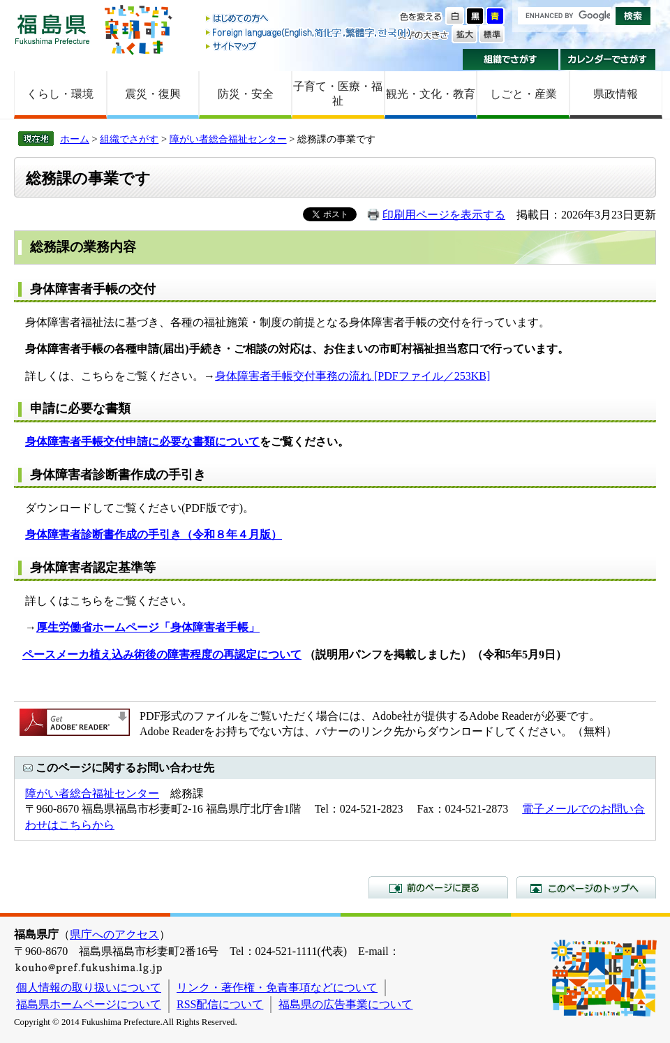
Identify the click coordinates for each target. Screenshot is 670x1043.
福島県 (52, 29)
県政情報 (615, 94)
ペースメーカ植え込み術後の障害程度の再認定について (162, 654)
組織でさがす (510, 59)
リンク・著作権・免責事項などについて (277, 987)
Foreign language (309, 32)
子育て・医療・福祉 (337, 93)
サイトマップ (309, 45)
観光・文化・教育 (430, 94)
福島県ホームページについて (88, 1004)
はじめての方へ (309, 19)
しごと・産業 (523, 94)
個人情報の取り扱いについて (88, 987)
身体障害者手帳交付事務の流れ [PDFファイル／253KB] (352, 376)
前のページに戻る (438, 887)
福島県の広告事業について (345, 1004)
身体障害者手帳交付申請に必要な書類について (142, 441)
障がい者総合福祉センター (228, 139)
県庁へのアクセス (114, 934)
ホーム (74, 139)
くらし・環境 (60, 94)
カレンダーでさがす (608, 59)
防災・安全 (246, 94)
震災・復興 (153, 94)
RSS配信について (220, 1004)
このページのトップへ (586, 887)
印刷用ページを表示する (443, 215)
